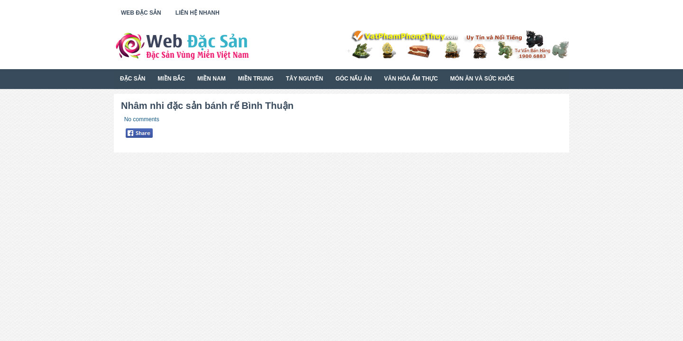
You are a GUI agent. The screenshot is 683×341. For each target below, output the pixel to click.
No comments (141, 119)
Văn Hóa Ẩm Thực (411, 78)
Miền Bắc (171, 78)
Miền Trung (256, 78)
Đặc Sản (132, 78)
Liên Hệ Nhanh (197, 12)
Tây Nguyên (304, 78)
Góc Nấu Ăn (353, 78)
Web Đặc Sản (141, 12)
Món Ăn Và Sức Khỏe (482, 78)
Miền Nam (211, 78)
